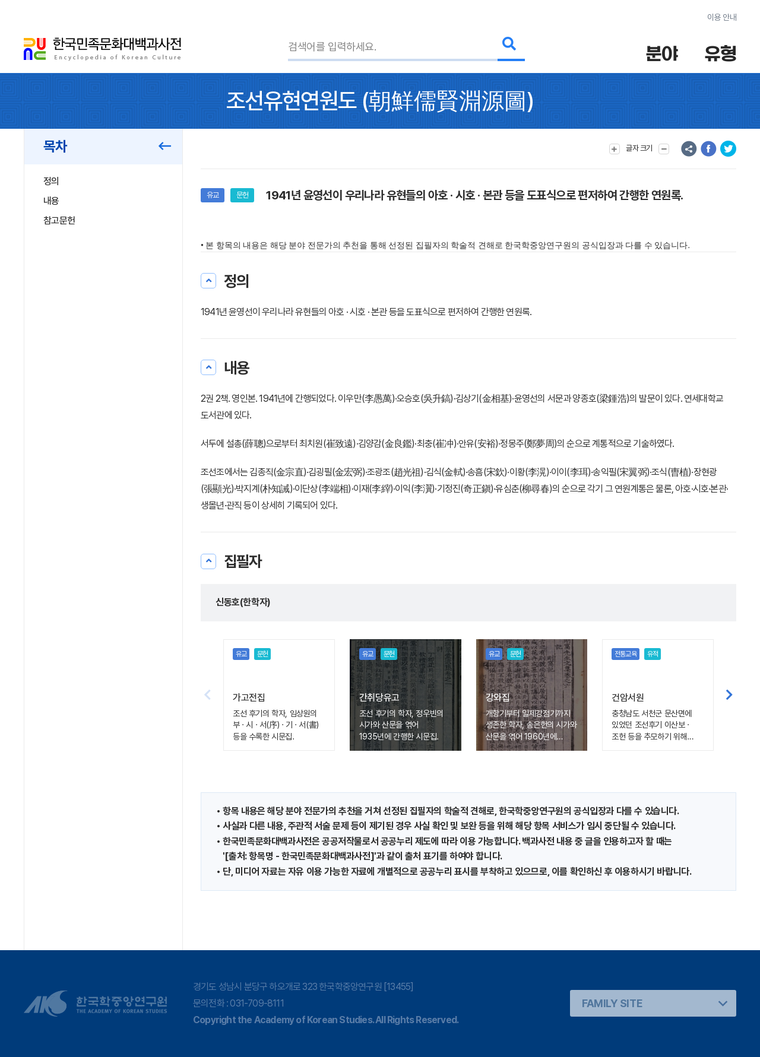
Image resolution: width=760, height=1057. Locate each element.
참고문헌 (59, 220)
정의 (51, 181)
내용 (51, 201)
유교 (212, 195)
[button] (729, 695)
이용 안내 (721, 17)
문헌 (242, 195)
